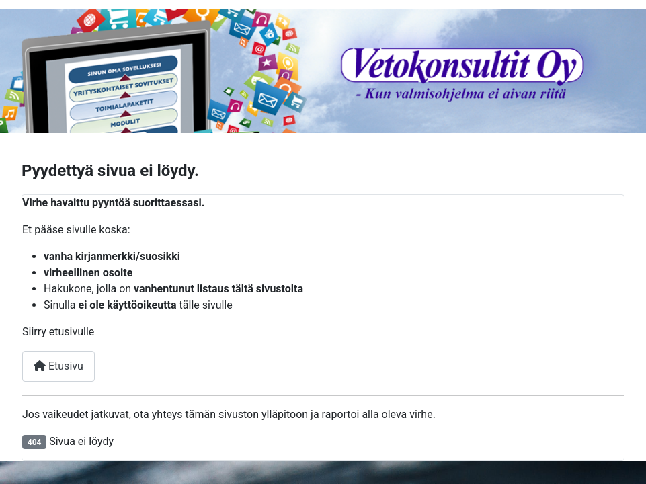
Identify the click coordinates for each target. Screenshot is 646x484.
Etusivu (58, 366)
